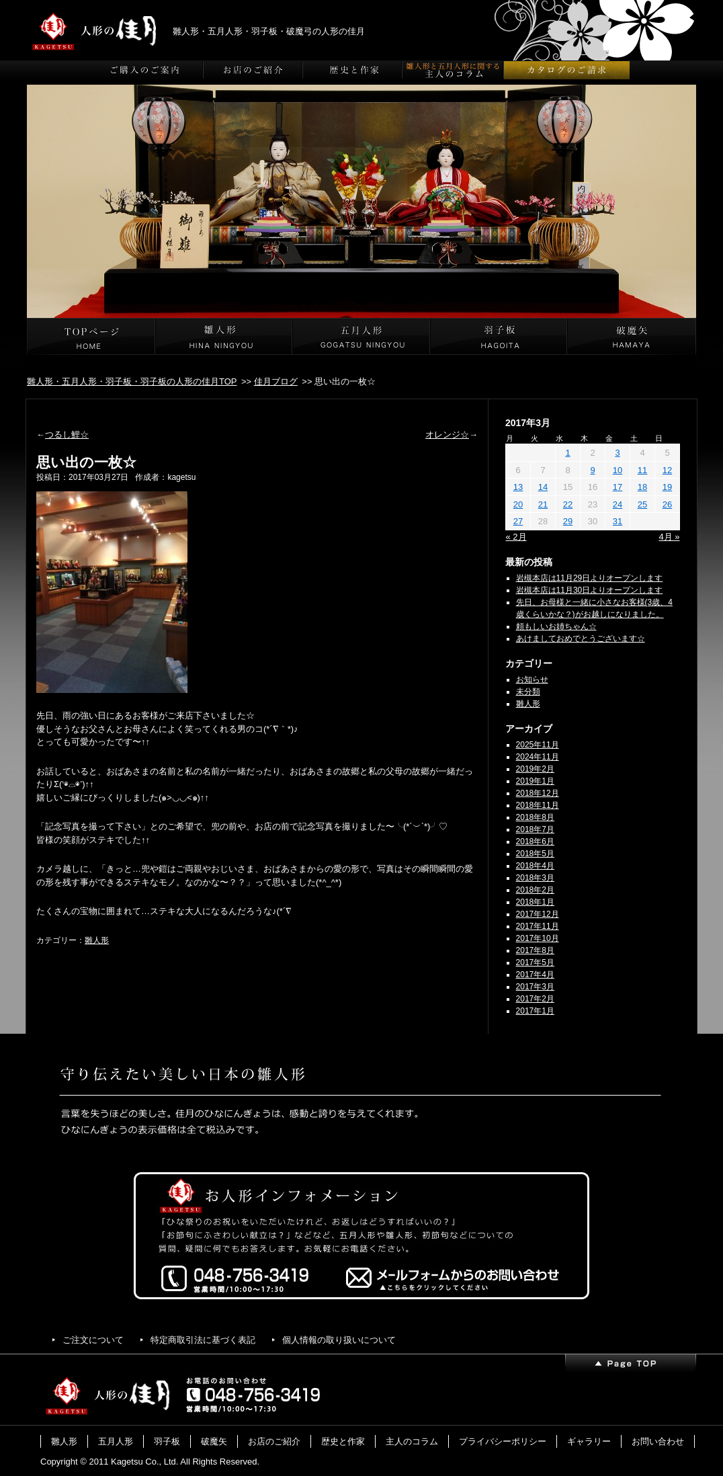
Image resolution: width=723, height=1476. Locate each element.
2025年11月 (537, 744)
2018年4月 (535, 865)
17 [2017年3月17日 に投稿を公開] (617, 487)
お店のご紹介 (274, 1441)
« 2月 (516, 537)
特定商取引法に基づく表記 (203, 1340)
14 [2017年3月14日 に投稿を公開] (543, 487)
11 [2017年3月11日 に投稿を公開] (642, 470)
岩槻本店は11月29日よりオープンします (589, 578)
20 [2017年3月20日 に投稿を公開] (518, 504)
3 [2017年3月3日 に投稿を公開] (617, 453)
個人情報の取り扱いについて (339, 1340)
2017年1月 (535, 1011)
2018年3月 (535, 878)
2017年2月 (535, 998)
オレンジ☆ (447, 434)
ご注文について (93, 1340)
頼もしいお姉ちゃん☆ (556, 626)
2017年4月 (535, 974)
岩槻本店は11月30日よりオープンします (589, 590)
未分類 (528, 691)
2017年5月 (535, 962)
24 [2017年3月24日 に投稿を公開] (617, 504)
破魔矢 (214, 1441)
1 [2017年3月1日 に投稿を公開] (567, 453)
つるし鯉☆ (67, 434)
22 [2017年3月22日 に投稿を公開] (567, 504)
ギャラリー (589, 1441)
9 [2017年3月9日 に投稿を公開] (592, 470)
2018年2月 (535, 890)
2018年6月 (535, 841)
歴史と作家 (343, 1441)
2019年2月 (535, 769)
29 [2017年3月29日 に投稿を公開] (567, 521)
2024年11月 (537, 757)
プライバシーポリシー (502, 1441)
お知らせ (532, 679)
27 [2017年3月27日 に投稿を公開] (518, 521)
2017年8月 (535, 950)
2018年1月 (535, 902)
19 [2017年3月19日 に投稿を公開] (667, 487)
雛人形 (97, 940)
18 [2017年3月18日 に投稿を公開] (642, 487)
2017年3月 (535, 986)
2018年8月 (535, 817)
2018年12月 (537, 793)
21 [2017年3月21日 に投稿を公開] (543, 504)
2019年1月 (535, 781)
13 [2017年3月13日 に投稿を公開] (518, 487)
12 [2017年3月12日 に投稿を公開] (667, 470)
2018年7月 (535, 829)
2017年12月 (537, 914)
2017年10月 (537, 938)
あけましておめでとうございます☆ (580, 638)
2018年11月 (537, 805)
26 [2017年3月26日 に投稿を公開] (667, 504)
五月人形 (115, 1441)
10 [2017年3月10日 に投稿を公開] (617, 470)
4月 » (668, 537)
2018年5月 (535, 853)
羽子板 (167, 1441)
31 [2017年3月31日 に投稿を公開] (617, 521)
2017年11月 (537, 926)
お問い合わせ (658, 1441)
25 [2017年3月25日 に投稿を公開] (642, 504)
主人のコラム (412, 1441)
